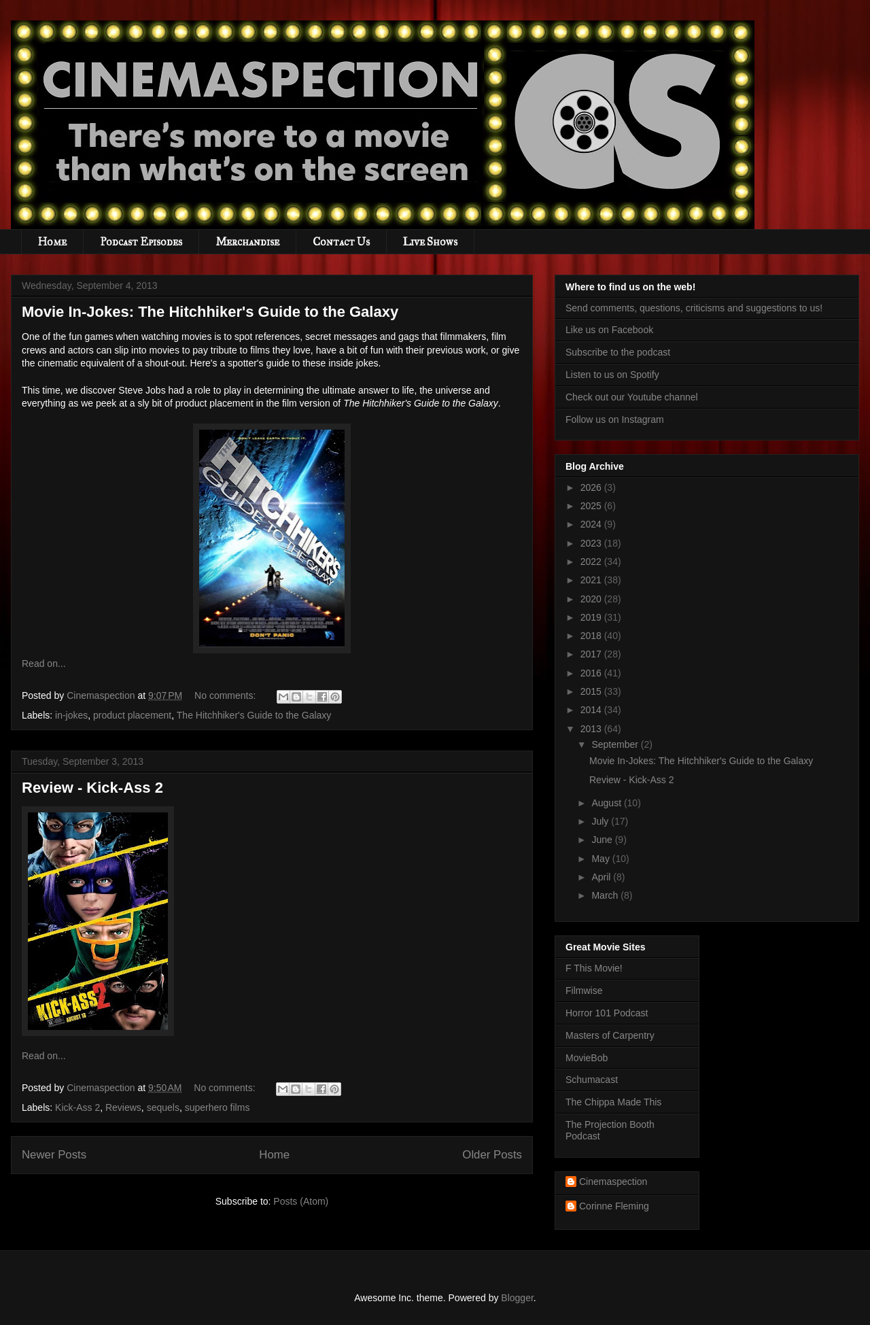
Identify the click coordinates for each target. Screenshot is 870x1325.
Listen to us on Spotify (612, 374)
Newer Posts (54, 1154)
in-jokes (71, 715)
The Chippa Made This (613, 1102)
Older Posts (492, 1154)
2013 (592, 728)
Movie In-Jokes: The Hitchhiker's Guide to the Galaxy (210, 311)
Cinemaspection (613, 1181)
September (615, 744)
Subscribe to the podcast (618, 352)
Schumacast (592, 1079)
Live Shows (430, 241)
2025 (592, 505)
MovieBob (587, 1057)
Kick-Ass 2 (77, 1107)
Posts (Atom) (300, 1201)
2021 (592, 579)
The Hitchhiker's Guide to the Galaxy (254, 715)
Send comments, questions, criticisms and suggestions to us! (694, 308)
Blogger (517, 1297)
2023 (592, 543)
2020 (592, 598)
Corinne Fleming (614, 1206)
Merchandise (247, 241)
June (602, 839)
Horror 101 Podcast (607, 1013)
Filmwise (584, 990)
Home (52, 241)
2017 (592, 654)
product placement (132, 715)
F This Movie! (594, 968)
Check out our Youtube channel (632, 397)
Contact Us (341, 241)
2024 (592, 524)
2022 (592, 561)
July (601, 821)
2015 (592, 691)
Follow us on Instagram (615, 419)
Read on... (44, 663)
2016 (592, 673)
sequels (163, 1107)
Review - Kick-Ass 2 (92, 787)
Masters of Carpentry (610, 1035)
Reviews (123, 1107)
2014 (592, 709)
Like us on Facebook (609, 329)
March (606, 895)
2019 (592, 617)
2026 (592, 487)
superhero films (217, 1107)
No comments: (226, 695)
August (607, 802)
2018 (592, 635)
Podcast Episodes (141, 241)
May (601, 858)
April (602, 877)
